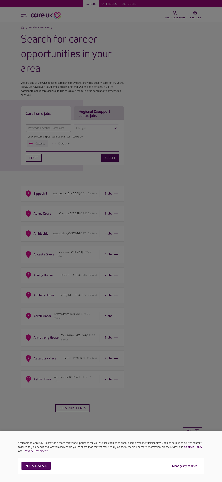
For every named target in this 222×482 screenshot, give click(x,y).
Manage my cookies (184, 466)
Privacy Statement (36, 451)
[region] (111, 456)
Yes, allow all (36, 466)
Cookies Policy (193, 447)
